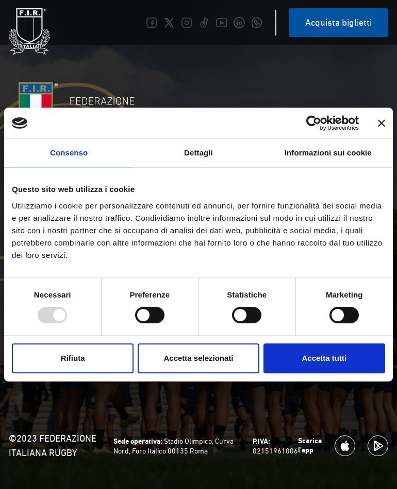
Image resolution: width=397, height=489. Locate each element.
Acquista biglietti (338, 22)
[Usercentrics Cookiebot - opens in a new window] (314, 123)
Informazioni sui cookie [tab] (328, 152)
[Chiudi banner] (381, 123)
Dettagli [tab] (198, 152)
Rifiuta (73, 358)
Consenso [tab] (69, 152)
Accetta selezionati (198, 358)
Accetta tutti (324, 358)
